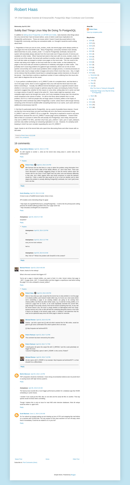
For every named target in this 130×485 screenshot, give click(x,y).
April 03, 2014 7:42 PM (43, 357)
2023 (90, 48)
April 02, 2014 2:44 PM (44, 165)
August (93, 78)
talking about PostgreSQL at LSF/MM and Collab (40, 35)
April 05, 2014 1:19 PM (38, 374)
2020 (90, 56)
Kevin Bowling (25, 193)
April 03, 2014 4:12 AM (37, 193)
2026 (90, 40)
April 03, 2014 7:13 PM (43, 335)
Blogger (73, 475)
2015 (90, 70)
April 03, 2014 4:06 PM (44, 293)
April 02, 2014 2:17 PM (41, 149)
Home (47, 459)
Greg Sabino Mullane (27, 149)
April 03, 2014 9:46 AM (38, 268)
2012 (90, 102)
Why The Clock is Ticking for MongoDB (102, 88)
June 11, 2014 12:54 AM (37, 413)
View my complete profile (94, 32)
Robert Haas (26, 9)
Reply (22, 157)
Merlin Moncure (25, 374)
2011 (90, 104)
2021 (90, 54)
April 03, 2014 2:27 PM (41, 240)
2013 (90, 99)
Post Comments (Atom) (30, 462)
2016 (90, 67)
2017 (90, 64)
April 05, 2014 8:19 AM (41, 253)
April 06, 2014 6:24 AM (36, 388)
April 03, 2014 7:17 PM (43, 344)
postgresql (26, 137)
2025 (90, 43)
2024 (90, 46)
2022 (90, 51)
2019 (90, 59)
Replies (24, 161)
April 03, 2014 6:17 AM (36, 217)
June (92, 80)
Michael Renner (25, 268)
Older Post (76, 459)
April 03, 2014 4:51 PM (43, 320)
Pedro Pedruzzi (31, 335)
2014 (90, 73)
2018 (90, 62)
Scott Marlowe (24, 413)
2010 (90, 107)
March (93, 96)
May (92, 83)
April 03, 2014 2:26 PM (41, 230)
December (94, 75)
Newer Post (18, 459)
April (92, 86)
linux (21, 137)
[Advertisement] (101, 146)
